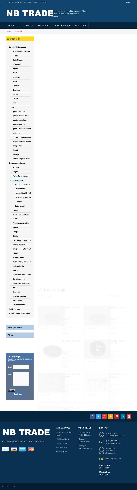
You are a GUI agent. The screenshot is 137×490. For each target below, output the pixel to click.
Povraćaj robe (62, 451)
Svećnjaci (16, 90)
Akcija (11, 335)
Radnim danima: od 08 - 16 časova (84, 433)
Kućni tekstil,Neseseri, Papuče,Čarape (27, 262)
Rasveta (16, 86)
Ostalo (15, 236)
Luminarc (18, 202)
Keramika (16, 77)
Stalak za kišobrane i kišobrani (24, 283)
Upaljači (16, 232)
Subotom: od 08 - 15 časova (84, 440)
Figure (15, 68)
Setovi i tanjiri (18, 180)
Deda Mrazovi (18, 60)
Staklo (15, 219)
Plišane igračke (18, 124)
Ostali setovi (19, 206)
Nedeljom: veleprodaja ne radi (85, 447)
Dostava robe (62, 447)
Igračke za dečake (19, 120)
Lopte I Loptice (18, 133)
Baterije (16, 154)
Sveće (15, 270)
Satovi (15, 227)
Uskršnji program (19, 296)
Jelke (15, 73)
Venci (15, 103)
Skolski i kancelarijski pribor (19, 313)
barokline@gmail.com (107, 453)
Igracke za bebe (19, 112)
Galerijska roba (18, 279)
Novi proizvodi (15, 327)
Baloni (15, 150)
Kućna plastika (18, 266)
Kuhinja (16, 167)
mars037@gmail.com (113, 459)
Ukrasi (15, 99)
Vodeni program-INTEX (21, 159)
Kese (15, 81)
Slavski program (19, 245)
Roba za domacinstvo (17, 163)
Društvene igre (14, 309)
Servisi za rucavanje (22, 184)
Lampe (15, 210)
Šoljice (15, 172)
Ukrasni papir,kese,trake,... (23, 240)
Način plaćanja (62, 443)
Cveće (15, 56)
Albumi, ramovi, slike (21, 223)
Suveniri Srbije (18, 258)
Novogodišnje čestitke (21, 51)
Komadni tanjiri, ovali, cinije (25, 193)
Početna (8, 31)
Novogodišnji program (17, 47)
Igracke (11, 107)
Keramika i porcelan (20, 176)
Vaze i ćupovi (18, 300)
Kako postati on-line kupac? (63, 433)
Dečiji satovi (17, 146)
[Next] (99, 395)
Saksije (15, 288)
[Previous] (41, 395)
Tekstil (15, 94)
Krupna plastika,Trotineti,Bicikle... (26, 142)
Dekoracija (17, 64)
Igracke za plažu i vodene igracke (25, 129)
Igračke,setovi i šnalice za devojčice (26, 116)
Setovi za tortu (20, 189)
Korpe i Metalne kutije (21, 215)
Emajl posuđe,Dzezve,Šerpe (23, 249)
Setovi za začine (19, 305)
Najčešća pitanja (63, 439)
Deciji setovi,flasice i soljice (25, 197)
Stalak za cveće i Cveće (22, 275)
